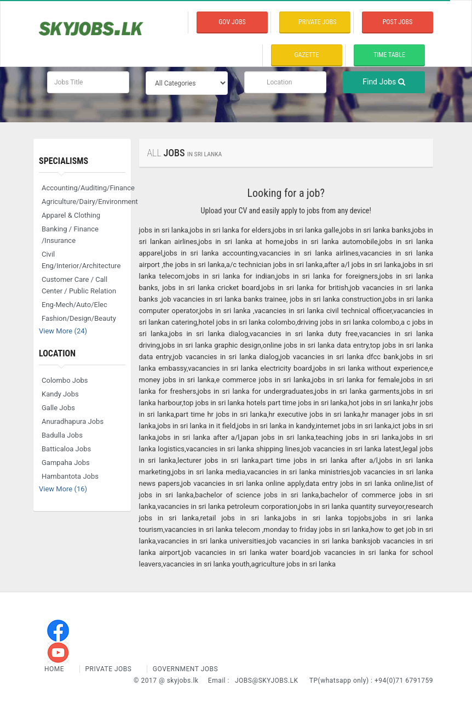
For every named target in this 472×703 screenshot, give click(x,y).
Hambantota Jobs (70, 476)
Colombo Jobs (65, 380)
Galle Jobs (58, 408)
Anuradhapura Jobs (72, 421)
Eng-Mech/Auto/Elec (74, 305)
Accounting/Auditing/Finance (83, 188)
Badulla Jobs (62, 435)
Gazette (307, 55)
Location (57, 353)
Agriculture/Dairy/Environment (83, 201)
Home (55, 669)
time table (389, 55)
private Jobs (317, 22)
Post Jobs (398, 22)
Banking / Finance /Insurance (70, 235)
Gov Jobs (231, 22)
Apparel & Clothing (71, 215)
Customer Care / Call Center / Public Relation (79, 285)
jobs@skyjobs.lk (266, 680)
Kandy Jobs (60, 394)
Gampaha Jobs (66, 462)
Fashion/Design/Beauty (79, 318)
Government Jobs (185, 669)
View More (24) (63, 331)
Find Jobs (383, 81)
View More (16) (63, 489)
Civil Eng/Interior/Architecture (81, 260)
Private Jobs (108, 669)
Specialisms (63, 161)
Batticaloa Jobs (66, 449)
